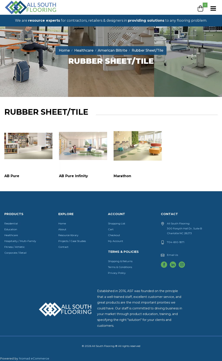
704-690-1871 (175, 242)
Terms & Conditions (120, 267)
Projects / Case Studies (72, 241)
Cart (111, 229)
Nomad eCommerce (34, 358)
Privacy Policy (117, 272)
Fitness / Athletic (14, 246)
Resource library (68, 235)
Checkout (114, 235)
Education (10, 229)
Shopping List (116, 223)
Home (62, 223)
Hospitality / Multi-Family (20, 241)
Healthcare (11, 235)
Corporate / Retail (15, 252)
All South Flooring (20, 14)
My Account (115, 241)
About (62, 229)
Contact (63, 246)
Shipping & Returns (120, 261)
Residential (11, 223)
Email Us (172, 254)
